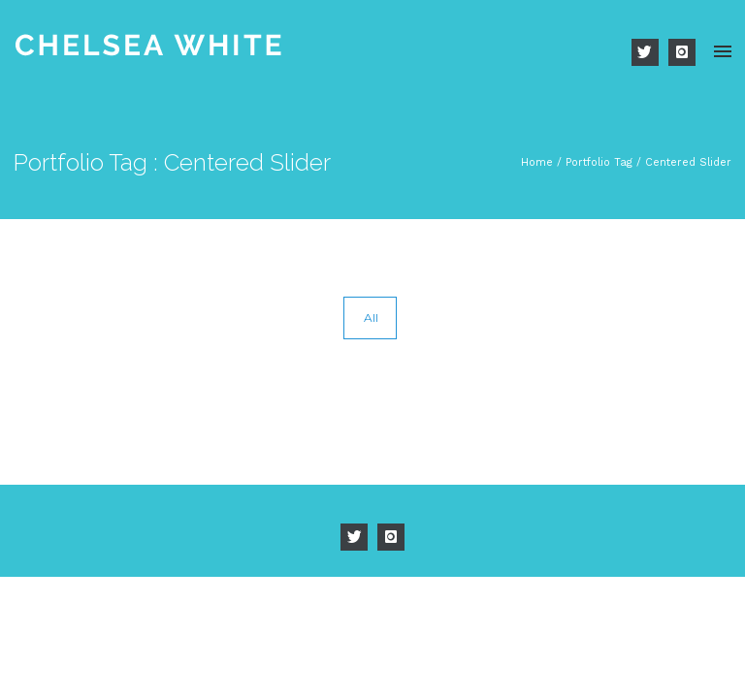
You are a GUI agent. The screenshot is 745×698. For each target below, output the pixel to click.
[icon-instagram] (682, 52)
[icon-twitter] (650, 52)
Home (537, 162)
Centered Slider (688, 162)
